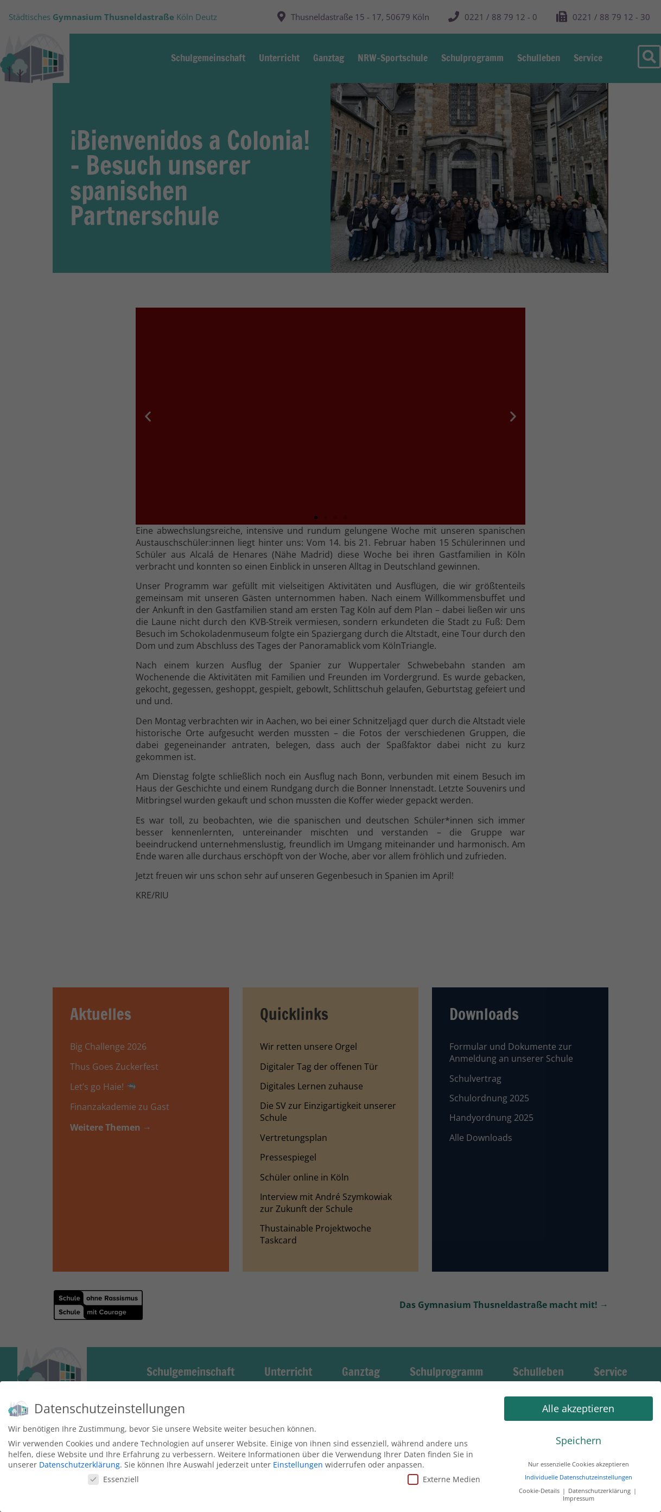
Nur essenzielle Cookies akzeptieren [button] (578, 1464)
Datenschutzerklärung (79, 1464)
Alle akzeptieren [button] (578, 1408)
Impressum (578, 1498)
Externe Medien (444, 1479)
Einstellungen (298, 1464)
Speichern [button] (578, 1440)
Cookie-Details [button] (540, 1491)
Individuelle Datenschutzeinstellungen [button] (578, 1477)
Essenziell (113, 1479)
